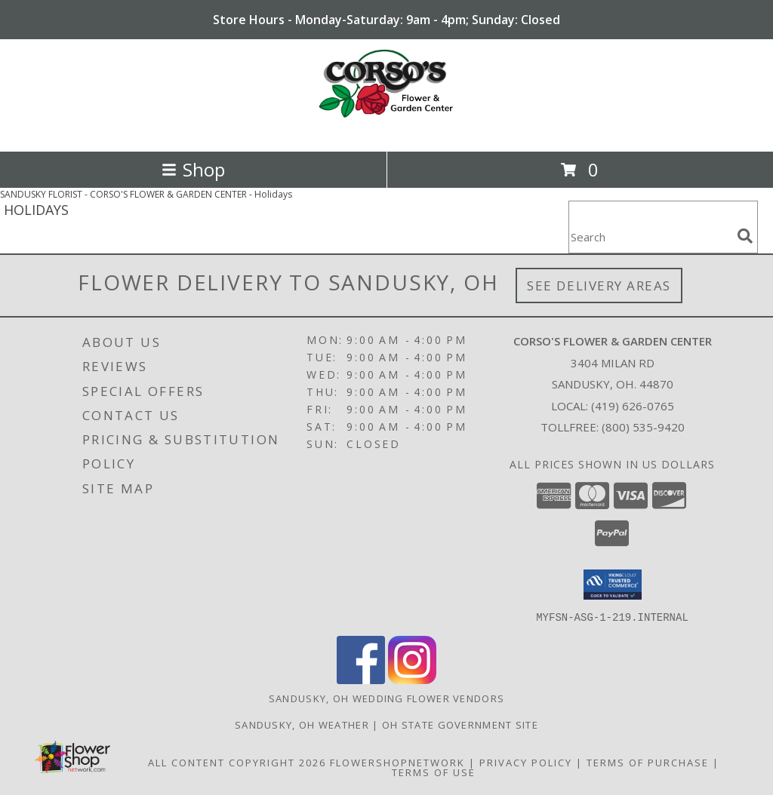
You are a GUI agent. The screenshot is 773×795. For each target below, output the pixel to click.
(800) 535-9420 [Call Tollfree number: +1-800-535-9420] (643, 426)
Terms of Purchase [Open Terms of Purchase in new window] (648, 762)
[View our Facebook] (361, 679)
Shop (193, 169)
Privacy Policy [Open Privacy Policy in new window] (525, 762)
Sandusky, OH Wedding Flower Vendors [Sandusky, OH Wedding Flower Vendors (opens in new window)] (387, 697)
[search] (745, 236)
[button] (613, 584)
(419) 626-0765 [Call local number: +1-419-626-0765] (632, 405)
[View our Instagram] (412, 679)
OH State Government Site (460, 724)
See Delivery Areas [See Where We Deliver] (599, 285)
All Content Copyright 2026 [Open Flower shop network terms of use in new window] (237, 762)
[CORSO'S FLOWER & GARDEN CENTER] (386, 129)
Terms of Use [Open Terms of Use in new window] (434, 771)
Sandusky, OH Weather (302, 724)
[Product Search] (650, 236)
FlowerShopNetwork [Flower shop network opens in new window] (397, 762)
